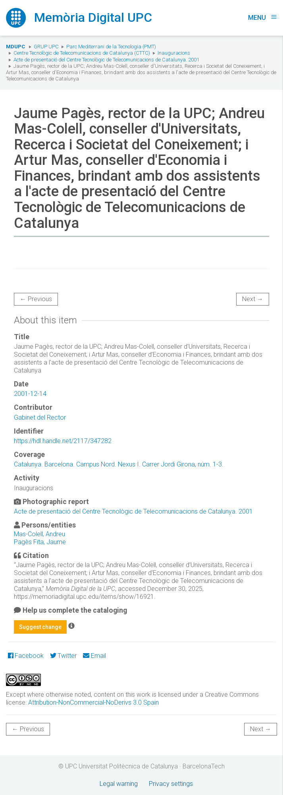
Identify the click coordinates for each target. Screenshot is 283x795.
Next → (252, 299)
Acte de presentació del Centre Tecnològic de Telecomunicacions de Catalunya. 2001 (106, 60)
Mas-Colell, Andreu (39, 534)
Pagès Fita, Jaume (40, 542)
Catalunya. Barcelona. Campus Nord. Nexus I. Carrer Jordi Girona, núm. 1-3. (118, 464)
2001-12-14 (30, 394)
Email (94, 655)
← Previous (36, 299)
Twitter (63, 655)
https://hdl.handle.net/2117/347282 (63, 441)
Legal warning (119, 783)
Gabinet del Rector (40, 417)
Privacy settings (171, 783)
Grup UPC (46, 47)
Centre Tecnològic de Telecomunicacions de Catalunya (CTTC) (81, 53)
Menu (262, 17)
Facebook (26, 655)
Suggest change (40, 627)
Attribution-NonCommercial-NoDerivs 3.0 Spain (93, 702)
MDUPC (15, 47)
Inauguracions (174, 53)
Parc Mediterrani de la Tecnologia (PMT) (111, 47)
